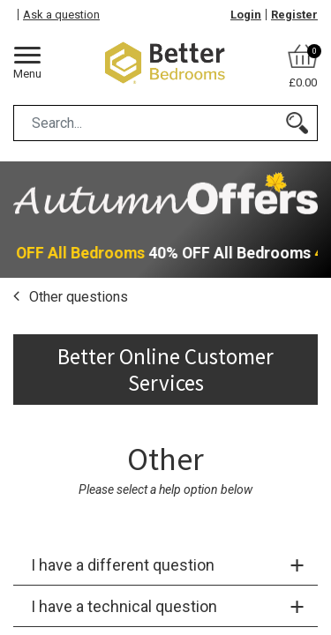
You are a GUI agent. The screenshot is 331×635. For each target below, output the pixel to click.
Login (245, 14)
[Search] (297, 123)
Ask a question (61, 14)
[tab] (165, 565)
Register (294, 14)
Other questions (77, 296)
